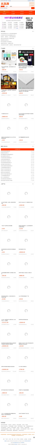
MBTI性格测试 (20, 426)
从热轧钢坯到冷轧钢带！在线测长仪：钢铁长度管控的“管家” (11, 44)
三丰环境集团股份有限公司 (5, 175)
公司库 (10, 439)
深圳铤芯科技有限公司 (4, 152)
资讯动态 (4, 13)
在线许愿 (14, 424)
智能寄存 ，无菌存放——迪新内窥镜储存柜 (8, 36)
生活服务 (13, 13)
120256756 (22, 442)
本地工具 (30, 13)
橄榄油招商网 (15, 430)
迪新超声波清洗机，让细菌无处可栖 (7, 43)
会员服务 (25, 439)
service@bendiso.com (16, 442)
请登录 (6, 0)
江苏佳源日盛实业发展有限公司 (6, 157)
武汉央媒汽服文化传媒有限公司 (6, 178)
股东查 (27, 424)
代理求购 (30, 11)
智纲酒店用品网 (9, 430)
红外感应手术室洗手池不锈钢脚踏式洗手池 (8, 35)
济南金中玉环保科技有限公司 (6, 169)
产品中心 (13, 11)
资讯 (12, 439)
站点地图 (29, 439)
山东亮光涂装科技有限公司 (5, 151)
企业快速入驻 (17, 149)
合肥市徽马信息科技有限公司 (6, 164)
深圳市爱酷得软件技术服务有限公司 (7, 154)
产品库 (6, 439)
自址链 (23, 424)
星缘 (24, 426)
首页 (4, 11)
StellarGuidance (21, 430)
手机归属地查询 (3, 427)
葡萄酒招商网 (3, 430)
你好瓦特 (9, 424)
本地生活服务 (19, 424)
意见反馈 (34, 437)
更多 (33, 31)
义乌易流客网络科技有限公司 (6, 167)
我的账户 (33, 0)
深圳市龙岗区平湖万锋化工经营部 (6, 180)
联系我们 (21, 439)
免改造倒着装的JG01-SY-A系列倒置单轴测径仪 (9, 33)
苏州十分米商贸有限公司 (5, 177)
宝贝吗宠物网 (11, 426)
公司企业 (22, 11)
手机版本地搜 (26, 427)
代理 (15, 439)
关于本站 (17, 439)
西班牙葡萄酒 (13, 427)
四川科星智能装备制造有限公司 (6, 162)
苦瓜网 (15, 426)
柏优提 (18, 427)
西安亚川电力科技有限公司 (5, 172)
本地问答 (22, 13)
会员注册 (9, 0)
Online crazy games (4, 426)
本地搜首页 (29, 0)
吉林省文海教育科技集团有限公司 (6, 165)
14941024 (16, 444)
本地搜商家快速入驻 (29, 426)
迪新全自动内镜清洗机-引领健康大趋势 (7, 38)
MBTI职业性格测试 (4, 424)
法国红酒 (8, 427)
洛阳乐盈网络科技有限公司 (5, 156)
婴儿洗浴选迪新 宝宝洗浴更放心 (6, 41)
